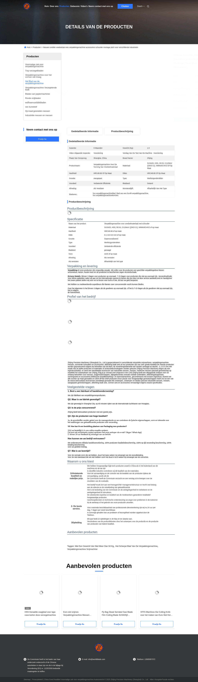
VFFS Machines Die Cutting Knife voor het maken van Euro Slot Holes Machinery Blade (156, 614)
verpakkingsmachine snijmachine (82, 549)
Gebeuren (75, 6)
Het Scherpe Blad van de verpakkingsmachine (136, 546)
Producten (64, 6)
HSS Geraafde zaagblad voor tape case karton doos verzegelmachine (40, 613)
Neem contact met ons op (100, 6)
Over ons (54, 6)
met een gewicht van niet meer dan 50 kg (94, 546)
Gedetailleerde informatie (84, 131)
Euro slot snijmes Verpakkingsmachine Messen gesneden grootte (76, 614)
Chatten (125, 6)
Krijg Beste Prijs (137, 120)
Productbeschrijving (122, 131)
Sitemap (27, 679)
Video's (84, 6)
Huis (46, 6)
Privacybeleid (37, 679)
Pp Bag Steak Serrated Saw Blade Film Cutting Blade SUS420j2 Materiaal (117, 614)
